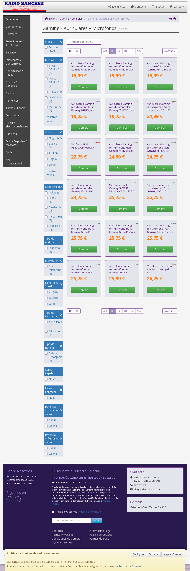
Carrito (177, 6)
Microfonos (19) (53, 333)
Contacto (138, 6)
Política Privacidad (62, 542)
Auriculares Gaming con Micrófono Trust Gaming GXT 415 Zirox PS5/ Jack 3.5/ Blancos (122, 357)
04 (132, 51)
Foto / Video (13, 115)
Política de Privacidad (89, 519)
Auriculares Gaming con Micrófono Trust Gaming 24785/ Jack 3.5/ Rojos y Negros (82, 159)
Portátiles (11, 34)
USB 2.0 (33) (51, 199)
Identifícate (116, 6)
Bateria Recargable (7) (53, 356)
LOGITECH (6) (53, 99)
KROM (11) (53, 92)
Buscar (158, 6)
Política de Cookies (130, 566)
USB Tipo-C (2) (53, 227)
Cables (10, 93)
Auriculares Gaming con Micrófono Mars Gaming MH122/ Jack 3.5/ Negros (121, 225)
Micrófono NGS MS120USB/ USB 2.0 (82, 222)
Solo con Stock (52, 49)
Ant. (105, 51)
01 (112, 51)
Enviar (97, 527)
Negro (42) (53, 138)
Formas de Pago (99, 546)
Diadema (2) (52, 249)
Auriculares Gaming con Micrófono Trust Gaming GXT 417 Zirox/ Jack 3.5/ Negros (122, 423)
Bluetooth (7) (53, 209)
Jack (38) (52, 192)
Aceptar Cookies (172, 554)
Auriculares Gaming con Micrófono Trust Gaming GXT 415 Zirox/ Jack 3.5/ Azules (83, 357)
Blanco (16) (51, 145)
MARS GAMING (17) (52, 82)
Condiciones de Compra (66, 546)
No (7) (50, 379)
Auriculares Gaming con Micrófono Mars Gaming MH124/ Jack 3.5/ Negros (159, 93)
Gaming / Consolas (11, 83)
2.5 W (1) (52, 425)
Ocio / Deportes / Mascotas (16, 143)
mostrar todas (52, 118)
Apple (9, 152)
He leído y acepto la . (78, 519)
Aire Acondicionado (15, 161)
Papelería (11, 134)
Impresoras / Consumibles (13, 61)
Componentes (14, 26)
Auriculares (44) (53, 323)
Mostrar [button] (169, 51)
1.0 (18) (51, 297)
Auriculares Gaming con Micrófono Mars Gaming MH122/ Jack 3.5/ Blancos (83, 93)
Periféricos (12, 100)
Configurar (138, 554)
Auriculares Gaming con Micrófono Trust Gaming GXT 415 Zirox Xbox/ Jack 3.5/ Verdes (160, 357)
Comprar (84, 112)
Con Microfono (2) (53, 269)
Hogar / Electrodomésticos (17, 124)
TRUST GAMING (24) (52, 69)
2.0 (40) (51, 292)
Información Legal (100, 538)
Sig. (139, 51)
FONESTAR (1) (53, 108)
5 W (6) (51, 420)
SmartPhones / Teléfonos (15, 43)
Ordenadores (14, 19)
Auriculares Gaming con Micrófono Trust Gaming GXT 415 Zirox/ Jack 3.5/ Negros (160, 291)
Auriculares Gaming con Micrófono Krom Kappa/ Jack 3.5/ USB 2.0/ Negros (159, 159)
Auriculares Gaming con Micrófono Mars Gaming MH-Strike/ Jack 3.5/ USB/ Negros (159, 225)
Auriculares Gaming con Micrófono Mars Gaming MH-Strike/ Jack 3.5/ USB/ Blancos (83, 291)
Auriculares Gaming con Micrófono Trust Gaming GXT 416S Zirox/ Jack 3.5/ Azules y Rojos (83, 425)
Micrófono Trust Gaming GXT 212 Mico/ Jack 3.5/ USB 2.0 (122, 290)
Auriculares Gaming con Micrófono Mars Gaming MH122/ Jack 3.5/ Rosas (121, 93)
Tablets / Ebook (15, 108)
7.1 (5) (50, 303)
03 (125, 51)
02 (119, 51)
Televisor (11, 52)
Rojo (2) (51, 159)
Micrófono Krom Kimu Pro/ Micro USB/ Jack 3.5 (159, 422)
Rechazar (154, 554)
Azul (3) (51, 153)
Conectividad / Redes (14, 72)
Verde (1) (52, 164)
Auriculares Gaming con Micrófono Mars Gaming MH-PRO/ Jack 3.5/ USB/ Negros (121, 159)
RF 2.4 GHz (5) (53, 218)
